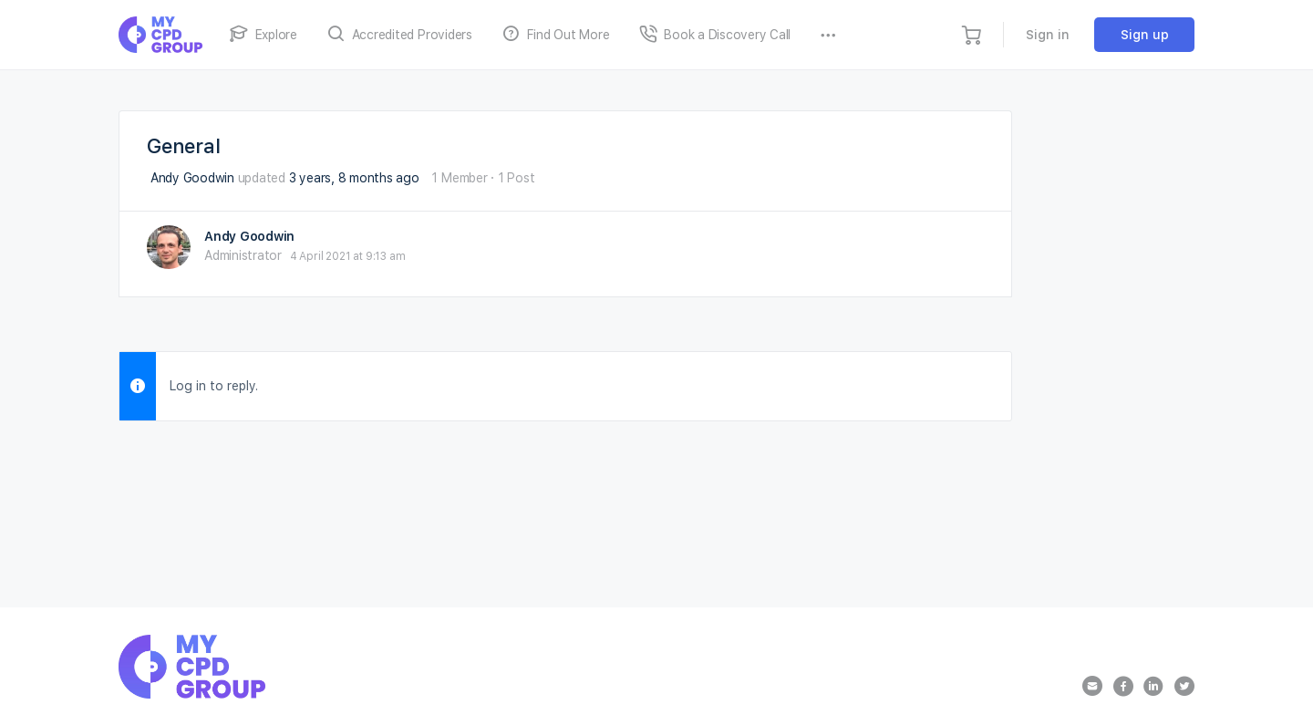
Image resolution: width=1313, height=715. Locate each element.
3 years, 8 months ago (354, 178)
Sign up (1145, 34)
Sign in (1048, 34)
